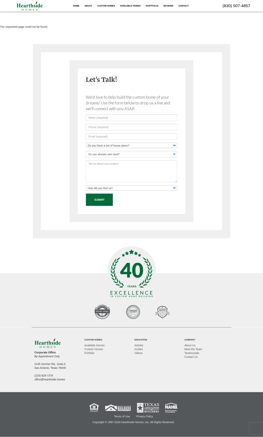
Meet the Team (193, 349)
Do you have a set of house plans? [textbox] (108, 145)
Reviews (168, 6)
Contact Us (191, 356)
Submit (99, 199)
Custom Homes (106, 6)
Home (76, 6)
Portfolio (152, 6)
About (88, 6)
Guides (138, 349)
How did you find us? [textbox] (100, 188)
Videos (138, 353)
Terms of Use (122, 416)
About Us (189, 345)
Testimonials (191, 353)
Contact (183, 6)
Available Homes (130, 6)
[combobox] (131, 145)
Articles (138, 345)
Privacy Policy (144, 416)
